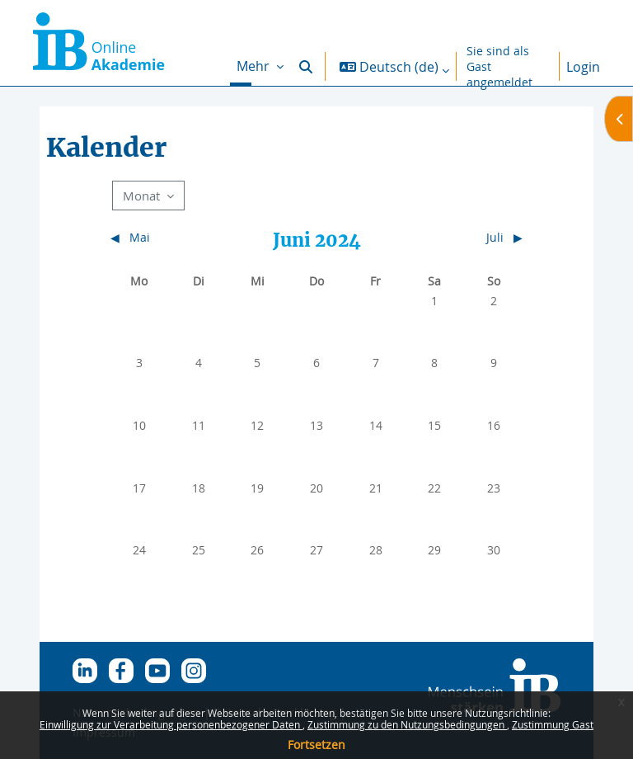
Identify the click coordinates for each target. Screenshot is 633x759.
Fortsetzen (316, 744)
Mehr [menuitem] (255, 66)
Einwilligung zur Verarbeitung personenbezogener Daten (171, 724)
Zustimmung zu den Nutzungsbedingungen (407, 724)
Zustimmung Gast (552, 724)
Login (583, 67)
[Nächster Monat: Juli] (471, 237)
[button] (305, 66)
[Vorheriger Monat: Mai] (161, 237)
